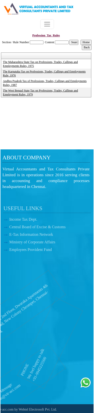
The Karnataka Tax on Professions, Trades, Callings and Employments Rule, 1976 (44, 73)
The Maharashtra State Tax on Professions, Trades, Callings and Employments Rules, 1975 (40, 64)
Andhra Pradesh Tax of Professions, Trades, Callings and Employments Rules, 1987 (45, 83)
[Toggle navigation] (47, 24)
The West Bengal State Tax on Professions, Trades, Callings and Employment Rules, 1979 (40, 92)
